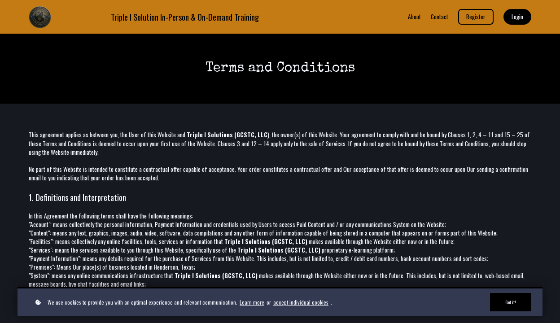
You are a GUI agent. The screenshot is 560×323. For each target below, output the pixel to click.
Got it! (509, 302)
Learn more (252, 302)
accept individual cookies (300, 302)
